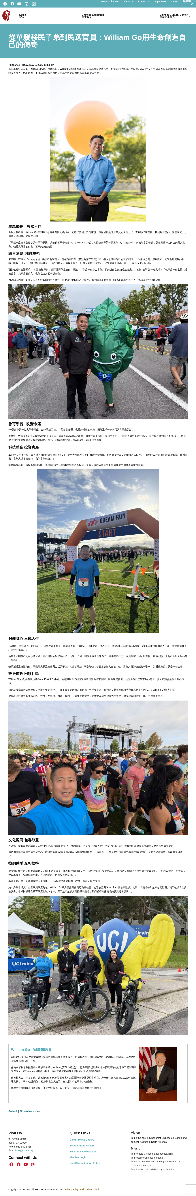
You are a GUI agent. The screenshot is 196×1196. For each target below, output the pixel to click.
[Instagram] (26, 4)
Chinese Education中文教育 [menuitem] (93, 16)
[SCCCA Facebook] (5, 4)
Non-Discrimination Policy (85, 1163)
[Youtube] (19, 4)
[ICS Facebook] (12, 4)
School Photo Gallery (82, 1145)
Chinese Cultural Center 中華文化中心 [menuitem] (174, 16)
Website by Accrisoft (89, 1189)
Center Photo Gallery (82, 1139)
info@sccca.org (24, 1150)
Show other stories (30, 1111)
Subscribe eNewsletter (83, 1151)
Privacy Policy (71, 1189)
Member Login (78, 1157)
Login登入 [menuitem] (22, 16)
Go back (13, 1111)
